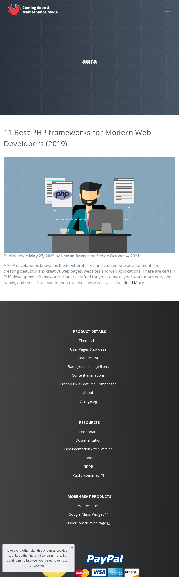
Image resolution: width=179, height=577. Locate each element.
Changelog (88, 401)
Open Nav (170, 5)
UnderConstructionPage (86, 523)
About (88, 392)
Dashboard (88, 431)
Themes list (88, 340)
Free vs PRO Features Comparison (88, 384)
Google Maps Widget (86, 514)
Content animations (88, 375)
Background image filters (88, 366)
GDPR (88, 466)
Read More (134, 282)
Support (88, 457)
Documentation (88, 440)
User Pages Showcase (88, 349)
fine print (34, 555)
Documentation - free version (88, 449)
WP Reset (86, 505)
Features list (88, 357)
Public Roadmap (86, 475)
